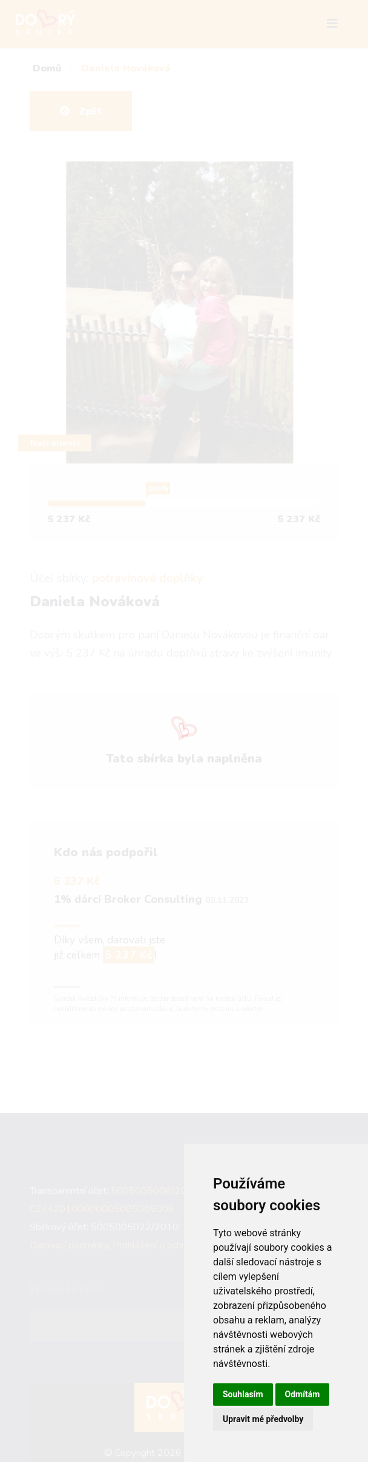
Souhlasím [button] (243, 1394)
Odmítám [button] (302, 1394)
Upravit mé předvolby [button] (263, 1419)
